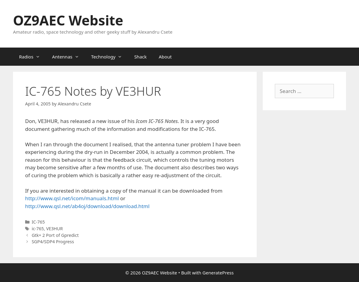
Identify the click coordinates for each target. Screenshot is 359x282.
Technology (109, 57)
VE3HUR (54, 228)
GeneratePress (218, 273)
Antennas (68, 57)
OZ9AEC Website (68, 20)
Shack (140, 57)
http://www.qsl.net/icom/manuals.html (72, 198)
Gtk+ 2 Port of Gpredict (55, 235)
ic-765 (38, 228)
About (165, 57)
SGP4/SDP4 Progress (53, 241)
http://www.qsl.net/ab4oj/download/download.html (87, 206)
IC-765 (38, 222)
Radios (32, 57)
